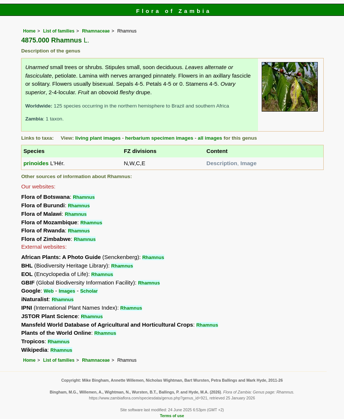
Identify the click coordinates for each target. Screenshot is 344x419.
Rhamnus (83, 197)
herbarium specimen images (159, 138)
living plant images (98, 138)
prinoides (35, 163)
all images (210, 138)
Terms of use (172, 415)
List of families (59, 31)
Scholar (89, 291)
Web (49, 291)
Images (67, 291)
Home (29, 31)
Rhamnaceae (96, 31)
